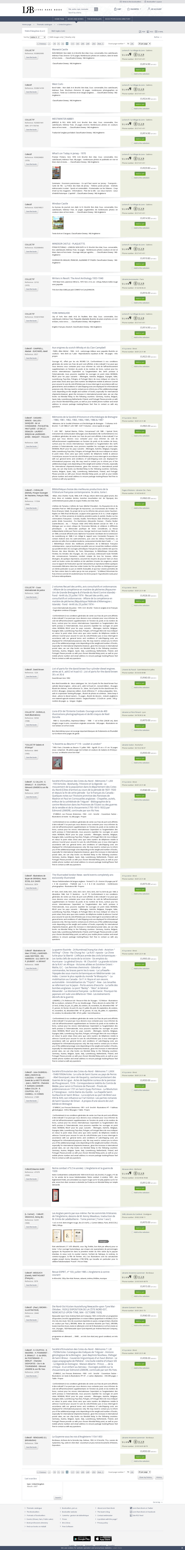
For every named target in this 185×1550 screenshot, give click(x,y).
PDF (142, 31)
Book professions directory (117, 19)
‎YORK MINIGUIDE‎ (61, 313)
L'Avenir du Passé (129, 669)
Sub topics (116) (58, 31)
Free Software (67, 1526)
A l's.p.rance (126, 348)
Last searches (31, 1478)
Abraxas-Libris (127, 1169)
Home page (59, 19)
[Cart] (117, 9)
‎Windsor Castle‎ (60, 203)
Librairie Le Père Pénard (131, 712)
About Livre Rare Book (106, 1508)
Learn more (117, 1548)
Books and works (76, 19)
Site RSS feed (136, 1515)
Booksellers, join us (68, 1508)
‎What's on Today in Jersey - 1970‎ (69, 153)
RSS (149, 31)
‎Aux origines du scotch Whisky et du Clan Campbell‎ (79, 347)
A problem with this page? (105, 1519)
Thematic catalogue (44, 24)
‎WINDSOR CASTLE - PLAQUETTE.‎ (68, 243)
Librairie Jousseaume (130, 279)
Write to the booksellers (130, 2)
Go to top (158, 1502)
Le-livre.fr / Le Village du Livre (133, 50)
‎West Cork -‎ (58, 84)
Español (111, 1545)
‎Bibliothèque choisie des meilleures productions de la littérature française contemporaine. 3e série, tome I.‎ (80, 491)
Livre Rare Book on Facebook (142, 1512)
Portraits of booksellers (36, 1515)
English (72, 1545)
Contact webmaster (103, 1515)
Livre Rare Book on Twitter (141, 1508)
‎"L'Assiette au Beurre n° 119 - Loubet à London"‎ (76, 743)
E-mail (159, 31)
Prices (64, 1519)
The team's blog (102, 1512)
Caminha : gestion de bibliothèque (75, 1515)
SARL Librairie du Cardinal (132, 1214)
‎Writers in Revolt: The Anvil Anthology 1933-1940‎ (77, 278)
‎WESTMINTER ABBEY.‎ (63, 118)
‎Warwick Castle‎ (60, 49)
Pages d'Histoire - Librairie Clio (134, 490)
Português (89, 1545)
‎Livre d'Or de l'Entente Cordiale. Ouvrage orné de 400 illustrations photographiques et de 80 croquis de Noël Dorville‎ (80, 714)
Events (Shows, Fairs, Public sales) (38, 1519)
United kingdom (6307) (35, 31)
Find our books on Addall (35, 1526)
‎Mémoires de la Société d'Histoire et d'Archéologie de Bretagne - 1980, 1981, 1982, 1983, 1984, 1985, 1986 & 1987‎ (84, 418)
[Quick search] (81, 9)
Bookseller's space (153, 2)
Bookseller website (68, 1512)
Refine (158, 37)
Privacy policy (101, 1522)
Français (80, 1545)
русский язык (100, 1545)
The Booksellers (94, 19)
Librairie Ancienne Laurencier (133, 1273)
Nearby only (69, 37)
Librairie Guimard (129, 1307)
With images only (56, 37)
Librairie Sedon (128, 745)
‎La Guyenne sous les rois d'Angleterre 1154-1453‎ (77, 1436)
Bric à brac (66, 1523)
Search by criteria (74, 13)
